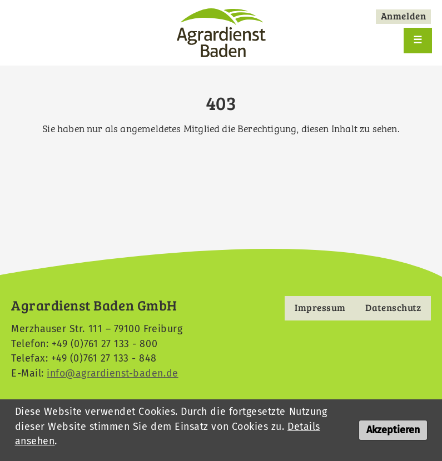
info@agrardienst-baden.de (112, 373)
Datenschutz (393, 307)
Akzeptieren (393, 433)
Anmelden (403, 15)
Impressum (319, 307)
